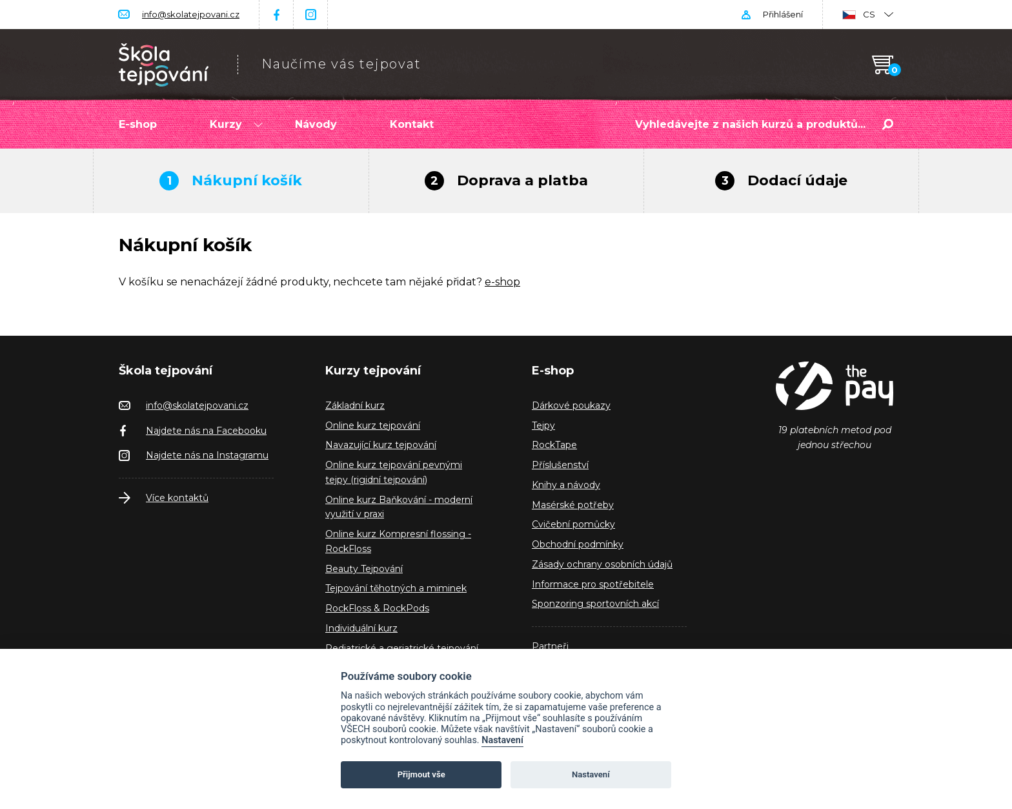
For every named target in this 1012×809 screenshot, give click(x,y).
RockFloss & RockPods (377, 608)
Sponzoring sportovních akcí (595, 603)
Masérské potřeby (573, 505)
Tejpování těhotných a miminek (396, 588)
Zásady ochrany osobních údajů (602, 564)
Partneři (550, 646)
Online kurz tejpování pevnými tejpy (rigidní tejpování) (393, 472)
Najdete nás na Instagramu (207, 455)
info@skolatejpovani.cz (190, 14)
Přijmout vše (421, 774)
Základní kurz (355, 405)
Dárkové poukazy (571, 405)
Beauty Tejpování (364, 569)
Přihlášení (783, 14)
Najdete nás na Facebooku (206, 430)
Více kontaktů (177, 498)
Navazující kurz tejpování (380, 445)
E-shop (138, 124)
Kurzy (236, 124)
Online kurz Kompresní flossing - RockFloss (398, 541)
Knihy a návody (566, 485)
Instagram (310, 14)
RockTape (554, 445)
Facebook (276, 14)
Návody (316, 124)
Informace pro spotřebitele (593, 584)
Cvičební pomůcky (573, 524)
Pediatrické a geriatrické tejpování (401, 648)
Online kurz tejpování (372, 425)
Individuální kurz (361, 628)
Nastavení (502, 740)
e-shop (502, 282)
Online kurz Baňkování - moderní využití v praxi (398, 507)
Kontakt (412, 124)
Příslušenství (560, 465)
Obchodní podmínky (577, 544)
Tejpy (543, 425)
